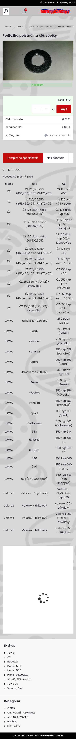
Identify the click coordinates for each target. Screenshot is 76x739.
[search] (6, 11)
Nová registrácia (68, 2)
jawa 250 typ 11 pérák (40, 26)
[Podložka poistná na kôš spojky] (38, 60)
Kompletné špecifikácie (23, 158)
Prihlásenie (48, 2)
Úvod (8, 26)
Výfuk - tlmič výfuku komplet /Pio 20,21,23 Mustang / (32, 611)
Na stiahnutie (55, 158)
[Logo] (55, 11)
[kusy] (41, 109)
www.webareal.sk (51, 735)
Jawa (20, 26)
